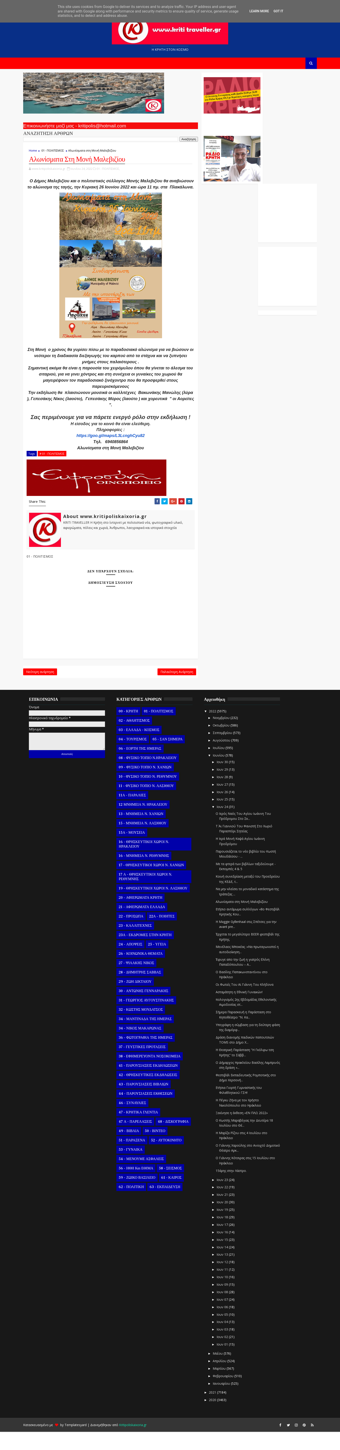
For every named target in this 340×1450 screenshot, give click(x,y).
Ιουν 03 (227, 1347)
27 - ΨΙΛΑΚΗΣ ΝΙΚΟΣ (141, 981)
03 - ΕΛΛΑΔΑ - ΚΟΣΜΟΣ (143, 748)
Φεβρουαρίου (228, 1394)
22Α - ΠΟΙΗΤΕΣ (166, 934)
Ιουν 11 (227, 1287)
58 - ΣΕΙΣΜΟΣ (175, 1186)
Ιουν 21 (227, 1213)
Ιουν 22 (227, 1205)
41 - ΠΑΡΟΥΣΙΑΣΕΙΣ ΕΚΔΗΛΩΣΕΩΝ (152, 1084)
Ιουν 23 (227, 1198)
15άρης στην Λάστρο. (235, 1189)
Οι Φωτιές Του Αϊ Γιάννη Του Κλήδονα (249, 1003)
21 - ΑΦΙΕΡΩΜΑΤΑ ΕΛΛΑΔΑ (146, 925)
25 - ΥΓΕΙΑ (162, 962)
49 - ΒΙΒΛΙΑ (133, 1149)
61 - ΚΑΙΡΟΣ (176, 1196)
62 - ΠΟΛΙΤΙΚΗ (135, 1205)
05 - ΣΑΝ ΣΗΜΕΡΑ (172, 757)
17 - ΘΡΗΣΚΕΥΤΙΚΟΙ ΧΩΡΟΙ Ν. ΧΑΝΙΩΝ (156, 883)
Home (38, 153)
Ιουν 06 (227, 1325)
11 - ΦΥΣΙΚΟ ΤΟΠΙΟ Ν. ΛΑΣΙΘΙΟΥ (151, 804)
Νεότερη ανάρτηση (45, 689)
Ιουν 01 (227, 1362)
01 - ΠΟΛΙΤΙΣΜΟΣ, (113, 171)
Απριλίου (224, 1379)
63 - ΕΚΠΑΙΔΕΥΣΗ (169, 1205)
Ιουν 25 (227, 817)
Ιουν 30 (227, 780)
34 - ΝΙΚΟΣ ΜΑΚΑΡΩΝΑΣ (144, 1046)
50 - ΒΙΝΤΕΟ (159, 1149)
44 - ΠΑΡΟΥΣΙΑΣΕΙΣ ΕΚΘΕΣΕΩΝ (150, 1112)
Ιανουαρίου (226, 1401)
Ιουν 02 (227, 1355)
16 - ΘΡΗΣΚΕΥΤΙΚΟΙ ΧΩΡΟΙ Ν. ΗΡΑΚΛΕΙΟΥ (148, 862)
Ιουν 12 (227, 1280)
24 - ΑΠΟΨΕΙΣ (135, 962)
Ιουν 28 (227, 795)
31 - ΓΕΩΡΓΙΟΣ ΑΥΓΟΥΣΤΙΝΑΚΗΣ (150, 1018)
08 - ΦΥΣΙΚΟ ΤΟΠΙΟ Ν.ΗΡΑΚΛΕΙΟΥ (152, 776)
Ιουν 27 (227, 802)
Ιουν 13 (227, 1272)
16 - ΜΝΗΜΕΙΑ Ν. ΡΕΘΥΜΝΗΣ (148, 874)
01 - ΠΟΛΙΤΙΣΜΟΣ (57, 153)
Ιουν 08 (227, 1310)
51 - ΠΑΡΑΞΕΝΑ (136, 1158)
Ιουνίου (223, 773)
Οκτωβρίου (226, 743)
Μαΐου (222, 1371)
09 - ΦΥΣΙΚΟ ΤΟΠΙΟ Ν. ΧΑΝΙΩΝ (149, 785)
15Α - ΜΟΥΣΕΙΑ (136, 850)
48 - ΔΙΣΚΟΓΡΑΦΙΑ (177, 1140)
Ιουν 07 (227, 1317)
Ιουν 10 (227, 1295)
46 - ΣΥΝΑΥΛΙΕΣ (137, 1121)
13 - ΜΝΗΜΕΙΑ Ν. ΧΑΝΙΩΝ (145, 832)
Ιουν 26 (227, 810)
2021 (218, 1410)
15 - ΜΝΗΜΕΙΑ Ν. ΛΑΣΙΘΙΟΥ (147, 841)
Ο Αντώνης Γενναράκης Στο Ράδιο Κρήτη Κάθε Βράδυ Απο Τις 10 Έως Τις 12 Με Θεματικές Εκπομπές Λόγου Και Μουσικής (202, 125)
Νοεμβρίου (226, 736)
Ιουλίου (223, 766)
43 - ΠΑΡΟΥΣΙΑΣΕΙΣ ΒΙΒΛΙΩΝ (148, 1102)
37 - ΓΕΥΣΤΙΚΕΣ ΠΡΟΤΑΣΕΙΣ (146, 1065)
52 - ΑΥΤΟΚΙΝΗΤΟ (170, 1158)
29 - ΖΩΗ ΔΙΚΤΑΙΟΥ (139, 1000)
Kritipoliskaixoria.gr (137, 1443)
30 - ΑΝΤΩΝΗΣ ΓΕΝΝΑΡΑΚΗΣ (148, 1009)
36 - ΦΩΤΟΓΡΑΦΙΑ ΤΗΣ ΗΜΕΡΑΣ (150, 1056)
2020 (218, 1418)
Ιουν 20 (227, 1220)
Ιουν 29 (227, 787)
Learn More (259, 11)
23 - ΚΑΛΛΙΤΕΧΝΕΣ (139, 944)
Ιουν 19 (227, 1228)
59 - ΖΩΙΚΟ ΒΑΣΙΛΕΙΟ (141, 1196)
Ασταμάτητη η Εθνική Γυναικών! (243, 1010)
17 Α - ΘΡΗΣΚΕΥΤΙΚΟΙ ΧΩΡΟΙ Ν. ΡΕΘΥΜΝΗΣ (150, 894)
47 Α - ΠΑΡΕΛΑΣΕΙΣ (140, 1140)
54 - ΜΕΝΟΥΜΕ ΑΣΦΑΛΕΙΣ (145, 1177)
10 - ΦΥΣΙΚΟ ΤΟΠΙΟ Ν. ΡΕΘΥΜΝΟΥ (152, 794)
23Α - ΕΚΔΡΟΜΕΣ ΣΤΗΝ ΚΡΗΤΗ (149, 953)
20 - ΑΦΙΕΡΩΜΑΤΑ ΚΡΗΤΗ (145, 916)
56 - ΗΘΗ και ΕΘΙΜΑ (140, 1186)
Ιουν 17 (227, 1243)
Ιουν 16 (227, 1250)
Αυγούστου (226, 758)
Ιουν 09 (227, 1302)
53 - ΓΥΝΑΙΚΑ (135, 1168)
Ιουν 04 (227, 1340)
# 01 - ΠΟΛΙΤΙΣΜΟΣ (56, 469)
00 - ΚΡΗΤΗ (133, 729)
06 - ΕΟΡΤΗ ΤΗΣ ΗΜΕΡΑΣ (144, 766)
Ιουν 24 (227, 825)
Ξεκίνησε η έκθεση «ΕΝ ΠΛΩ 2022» (246, 1131)
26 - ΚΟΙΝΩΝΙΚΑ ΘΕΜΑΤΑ (145, 972)
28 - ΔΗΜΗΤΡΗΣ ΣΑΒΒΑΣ (144, 990)
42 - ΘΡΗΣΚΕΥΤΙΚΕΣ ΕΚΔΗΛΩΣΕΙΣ (152, 1093)
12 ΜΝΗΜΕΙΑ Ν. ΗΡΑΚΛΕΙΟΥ (147, 822)
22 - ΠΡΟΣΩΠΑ (135, 934)
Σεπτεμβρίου (227, 751)
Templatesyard (80, 1443)
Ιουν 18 (227, 1235)
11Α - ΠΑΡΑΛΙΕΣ (137, 813)
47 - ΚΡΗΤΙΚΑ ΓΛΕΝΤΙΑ (143, 1130)
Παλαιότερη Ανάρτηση (147, 689)
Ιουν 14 (227, 1265)
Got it (278, 11)
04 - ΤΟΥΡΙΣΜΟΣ (137, 757)
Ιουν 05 (227, 1332)
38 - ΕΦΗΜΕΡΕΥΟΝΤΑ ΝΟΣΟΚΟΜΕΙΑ (154, 1074)
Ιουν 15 (227, 1258)
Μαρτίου (224, 1386)
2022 (218, 729)
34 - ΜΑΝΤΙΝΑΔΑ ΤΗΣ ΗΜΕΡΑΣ (149, 1037)
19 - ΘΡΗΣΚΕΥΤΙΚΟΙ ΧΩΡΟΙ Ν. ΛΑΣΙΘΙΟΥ (157, 906)
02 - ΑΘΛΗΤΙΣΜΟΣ (138, 738)
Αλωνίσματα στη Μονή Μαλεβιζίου (246, 920)
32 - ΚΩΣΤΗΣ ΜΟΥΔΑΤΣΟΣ (145, 1028)
